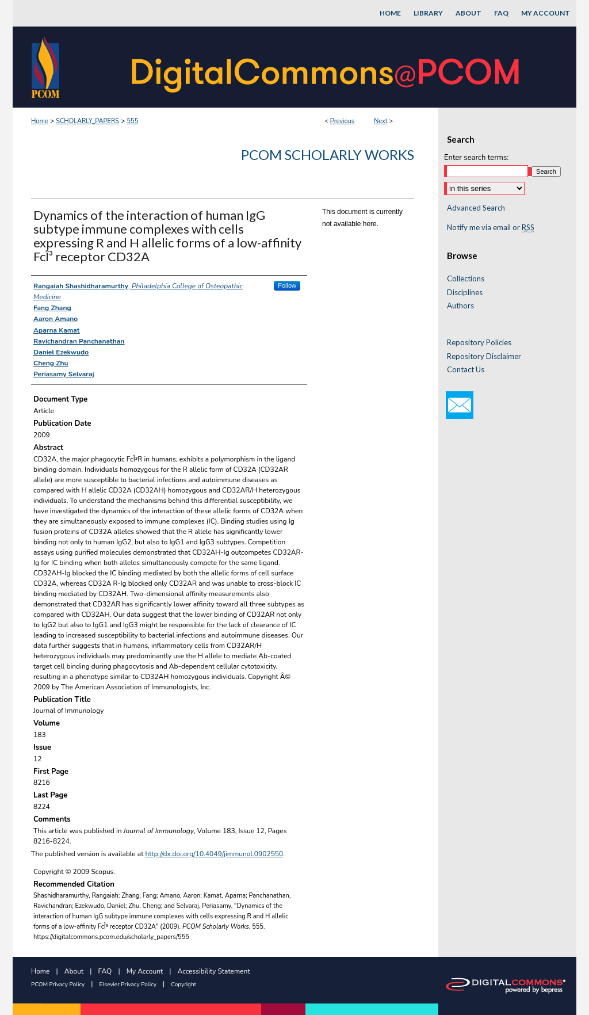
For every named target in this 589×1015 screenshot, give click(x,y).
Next (381, 121)
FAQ (105, 971)
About (73, 971)
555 (132, 121)
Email (459, 405)
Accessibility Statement (214, 971)
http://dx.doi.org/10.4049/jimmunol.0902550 (215, 853)
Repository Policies (479, 342)
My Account (145, 971)
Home (39, 121)
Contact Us (465, 369)
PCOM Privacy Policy (58, 984)
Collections (465, 278)
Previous (342, 121)
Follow (287, 285)
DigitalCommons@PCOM (326, 67)
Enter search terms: (476, 157)
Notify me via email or (490, 227)
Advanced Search (476, 207)
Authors (460, 306)
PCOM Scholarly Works (327, 154)
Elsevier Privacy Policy (128, 984)
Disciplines (465, 292)
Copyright (183, 984)
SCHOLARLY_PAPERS (87, 121)
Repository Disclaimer (484, 356)
